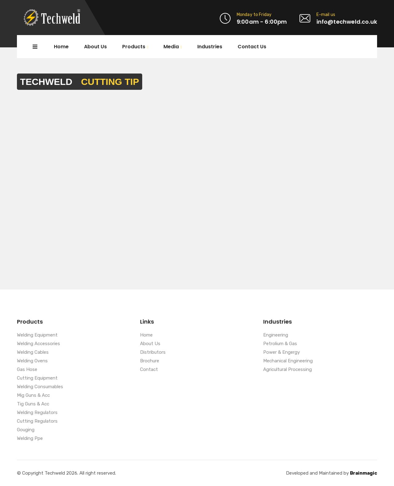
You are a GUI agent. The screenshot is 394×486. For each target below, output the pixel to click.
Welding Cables (33, 352)
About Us (95, 47)
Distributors (153, 352)
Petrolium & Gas (280, 343)
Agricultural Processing (287, 369)
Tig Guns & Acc (33, 404)
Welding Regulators (37, 412)
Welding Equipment (37, 335)
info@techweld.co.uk (346, 22)
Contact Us (252, 47)
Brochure (149, 361)
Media (171, 47)
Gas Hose (27, 369)
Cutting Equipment (37, 378)
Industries (209, 47)
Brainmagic (363, 473)
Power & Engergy (281, 352)
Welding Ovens (32, 361)
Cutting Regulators (37, 421)
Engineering (275, 335)
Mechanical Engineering (288, 361)
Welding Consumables (40, 386)
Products (133, 47)
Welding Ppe (30, 438)
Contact (149, 369)
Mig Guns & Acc (33, 395)
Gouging (25, 430)
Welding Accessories (38, 343)
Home (61, 47)
